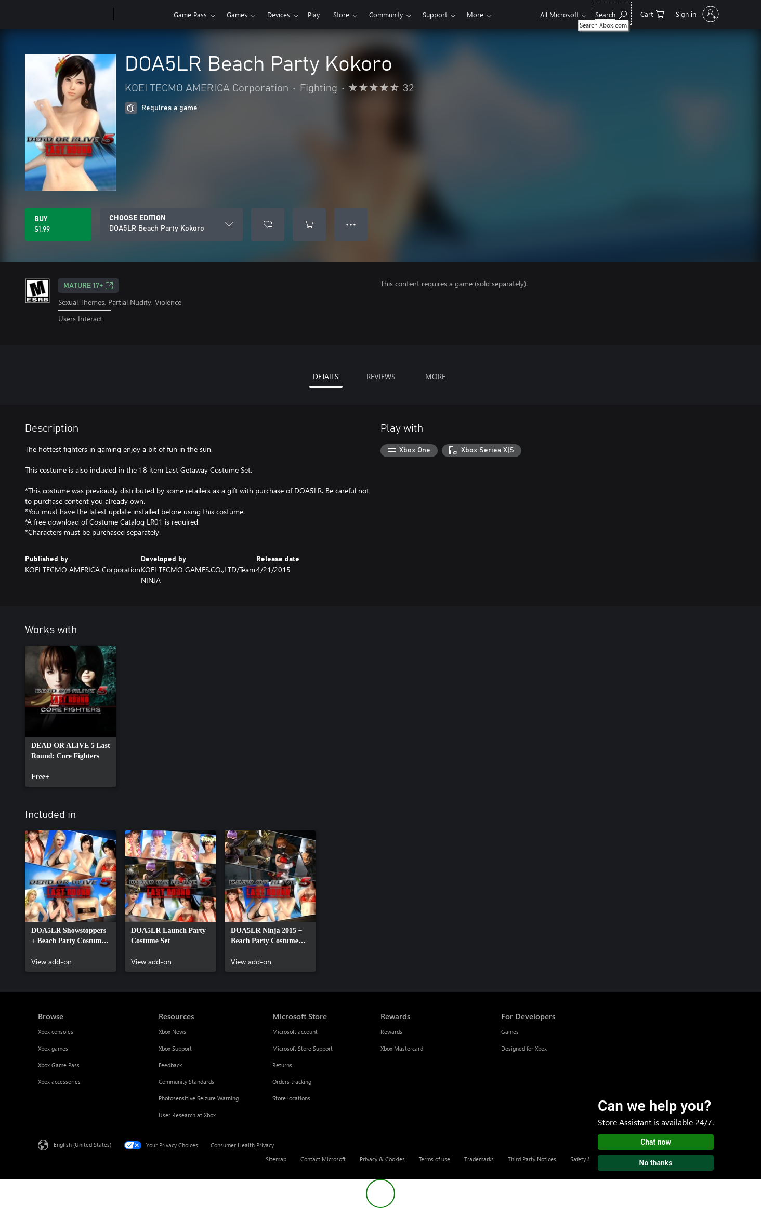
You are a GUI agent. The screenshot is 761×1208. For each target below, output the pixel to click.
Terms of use (434, 1159)
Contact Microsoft (323, 1159)
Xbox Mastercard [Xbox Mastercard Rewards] (402, 1048)
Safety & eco (586, 1159)
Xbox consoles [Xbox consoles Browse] (55, 1031)
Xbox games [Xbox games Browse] (53, 1048)
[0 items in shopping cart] (652, 13)
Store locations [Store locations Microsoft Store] (291, 1098)
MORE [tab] (435, 376)
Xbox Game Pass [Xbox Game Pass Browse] (59, 1065)
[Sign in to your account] (696, 14)
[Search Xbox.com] (611, 13)
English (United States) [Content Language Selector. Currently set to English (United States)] (82, 1143)
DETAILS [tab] (325, 376)
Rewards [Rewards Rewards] (391, 1031)
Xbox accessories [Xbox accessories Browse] (59, 1081)
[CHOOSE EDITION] (171, 224)
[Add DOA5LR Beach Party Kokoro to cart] (309, 224)
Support (435, 14)
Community (386, 14)
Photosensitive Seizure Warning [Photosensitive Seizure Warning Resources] (199, 1098)
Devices (278, 14)
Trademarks (479, 1159)
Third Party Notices (532, 1159)
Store (341, 14)
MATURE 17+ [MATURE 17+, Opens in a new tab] (88, 285)
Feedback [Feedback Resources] (170, 1065)
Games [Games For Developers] (510, 1031)
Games (237, 14)
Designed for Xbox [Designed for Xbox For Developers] (524, 1048)
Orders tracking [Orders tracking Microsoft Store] (291, 1081)
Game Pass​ (190, 14)
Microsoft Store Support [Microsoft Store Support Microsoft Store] (302, 1048)
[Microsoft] (73, 15)
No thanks (656, 1163)
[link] (70, 716)
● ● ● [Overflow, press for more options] (351, 224)
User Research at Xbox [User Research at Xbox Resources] (187, 1114)
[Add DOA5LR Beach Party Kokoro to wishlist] (267, 224)
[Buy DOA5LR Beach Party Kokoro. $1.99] (58, 224)
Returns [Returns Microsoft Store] (282, 1065)
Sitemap (276, 1159)
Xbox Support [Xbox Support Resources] (175, 1048)
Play (314, 14)
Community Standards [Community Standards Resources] (186, 1081)
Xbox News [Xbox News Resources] (172, 1031)
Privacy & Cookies (382, 1159)
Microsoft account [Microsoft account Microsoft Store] (295, 1031)
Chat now (655, 1142)
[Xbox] (142, 15)
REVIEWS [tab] (380, 376)
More (475, 14)
